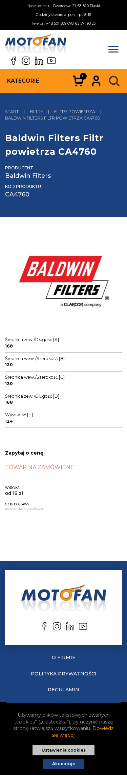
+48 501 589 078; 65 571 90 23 (71, 23)
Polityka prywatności (64, 674)
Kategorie (23, 81)
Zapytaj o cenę (24, 453)
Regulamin (63, 690)
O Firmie (64, 657)
